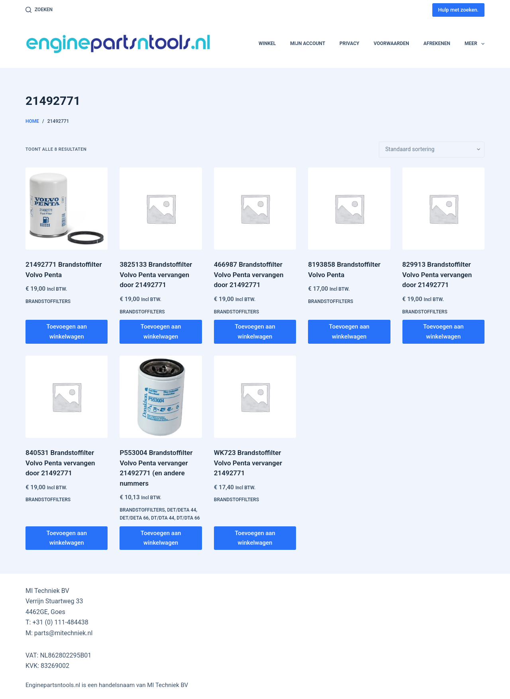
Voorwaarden (391, 43)
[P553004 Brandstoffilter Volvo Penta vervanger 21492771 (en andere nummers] (161, 397)
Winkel (267, 43)
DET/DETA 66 (134, 518)
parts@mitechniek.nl (63, 633)
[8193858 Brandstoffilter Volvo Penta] (349, 208)
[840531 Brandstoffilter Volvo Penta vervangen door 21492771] (67, 397)
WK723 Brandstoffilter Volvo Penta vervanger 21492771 (248, 463)
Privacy (349, 43)
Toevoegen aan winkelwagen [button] (66, 331)
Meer (474, 44)
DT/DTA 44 (162, 518)
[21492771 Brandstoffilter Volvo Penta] (67, 208)
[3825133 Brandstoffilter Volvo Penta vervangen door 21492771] (161, 208)
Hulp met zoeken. (458, 10)
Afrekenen (437, 43)
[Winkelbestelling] (431, 150)
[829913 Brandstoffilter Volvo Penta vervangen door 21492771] (443, 208)
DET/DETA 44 (181, 510)
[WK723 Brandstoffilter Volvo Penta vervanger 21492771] (255, 397)
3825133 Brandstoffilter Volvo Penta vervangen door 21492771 (156, 274)
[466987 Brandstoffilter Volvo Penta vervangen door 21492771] (255, 208)
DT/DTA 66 (188, 518)
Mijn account (307, 43)
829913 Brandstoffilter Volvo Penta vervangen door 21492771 (437, 274)
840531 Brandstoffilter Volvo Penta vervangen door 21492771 (60, 463)
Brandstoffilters (48, 301)
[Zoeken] (39, 10)
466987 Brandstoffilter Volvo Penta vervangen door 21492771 (249, 274)
